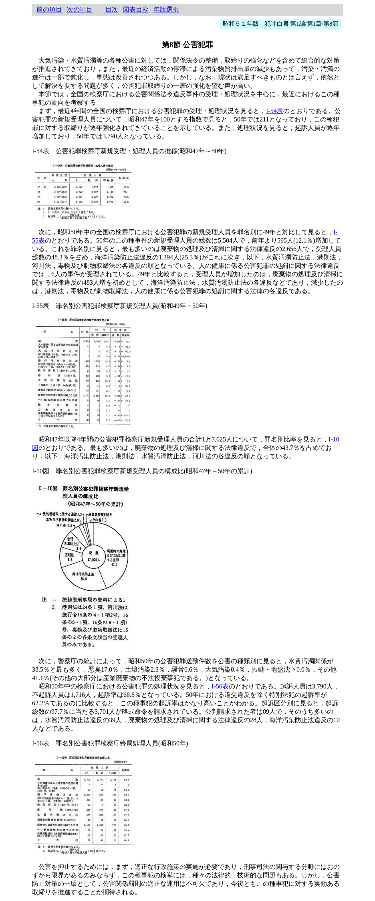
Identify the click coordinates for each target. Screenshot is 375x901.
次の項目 (80, 9)
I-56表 (220, 686)
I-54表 (274, 110)
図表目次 (136, 9)
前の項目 (49, 9)
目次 (111, 9)
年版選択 (166, 9)
